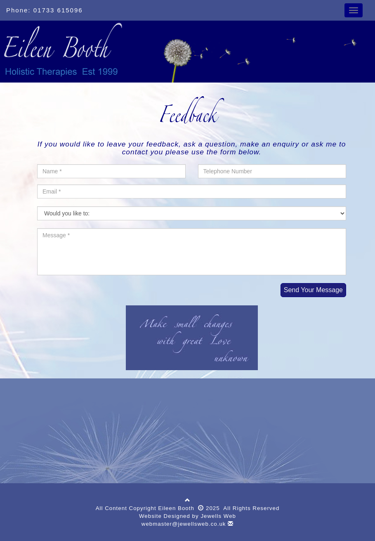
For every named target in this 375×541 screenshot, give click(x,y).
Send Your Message (313, 289)
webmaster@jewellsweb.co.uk (187, 524)
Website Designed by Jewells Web (187, 516)
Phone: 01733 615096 (44, 10)
